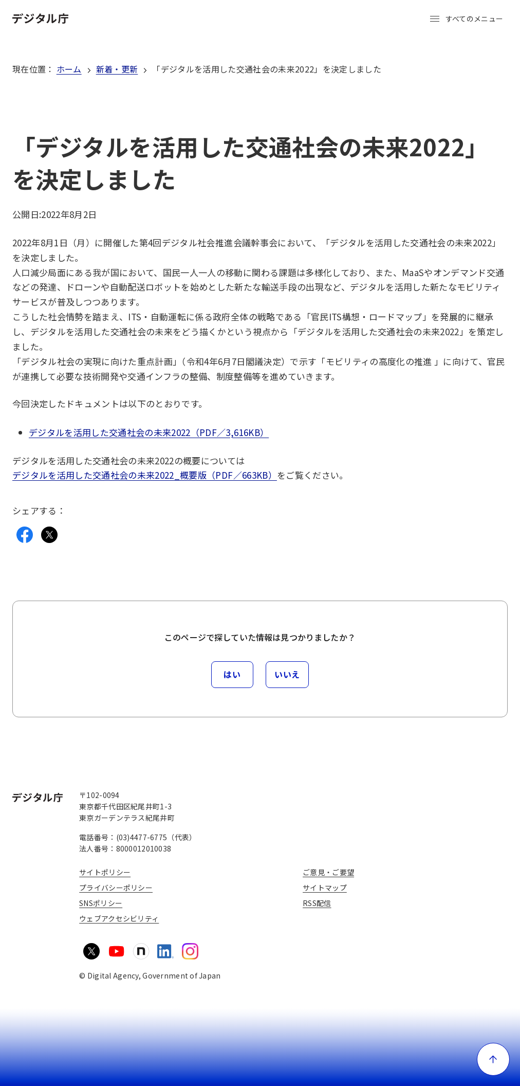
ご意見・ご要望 (328, 872)
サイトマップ (325, 887)
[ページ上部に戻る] (493, 1059)
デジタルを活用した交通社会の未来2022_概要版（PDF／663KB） (144, 474)
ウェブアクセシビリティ (119, 918)
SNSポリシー (100, 903)
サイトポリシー (105, 872)
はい (232, 674)
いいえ (287, 674)
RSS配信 (317, 903)
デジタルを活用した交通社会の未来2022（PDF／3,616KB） (149, 432)
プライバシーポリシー (116, 887)
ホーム (69, 69)
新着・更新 (117, 69)
